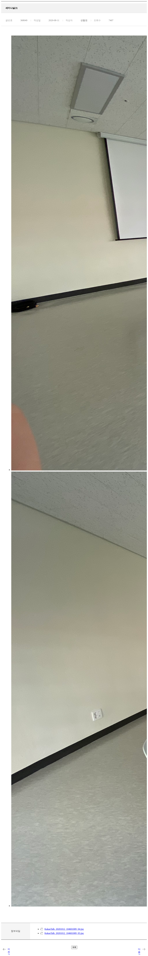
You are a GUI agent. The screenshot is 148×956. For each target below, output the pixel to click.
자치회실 (4, 949)
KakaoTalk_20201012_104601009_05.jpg (64, 933)
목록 (74, 947)
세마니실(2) (144, 949)
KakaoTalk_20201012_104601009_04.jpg (64, 929)
